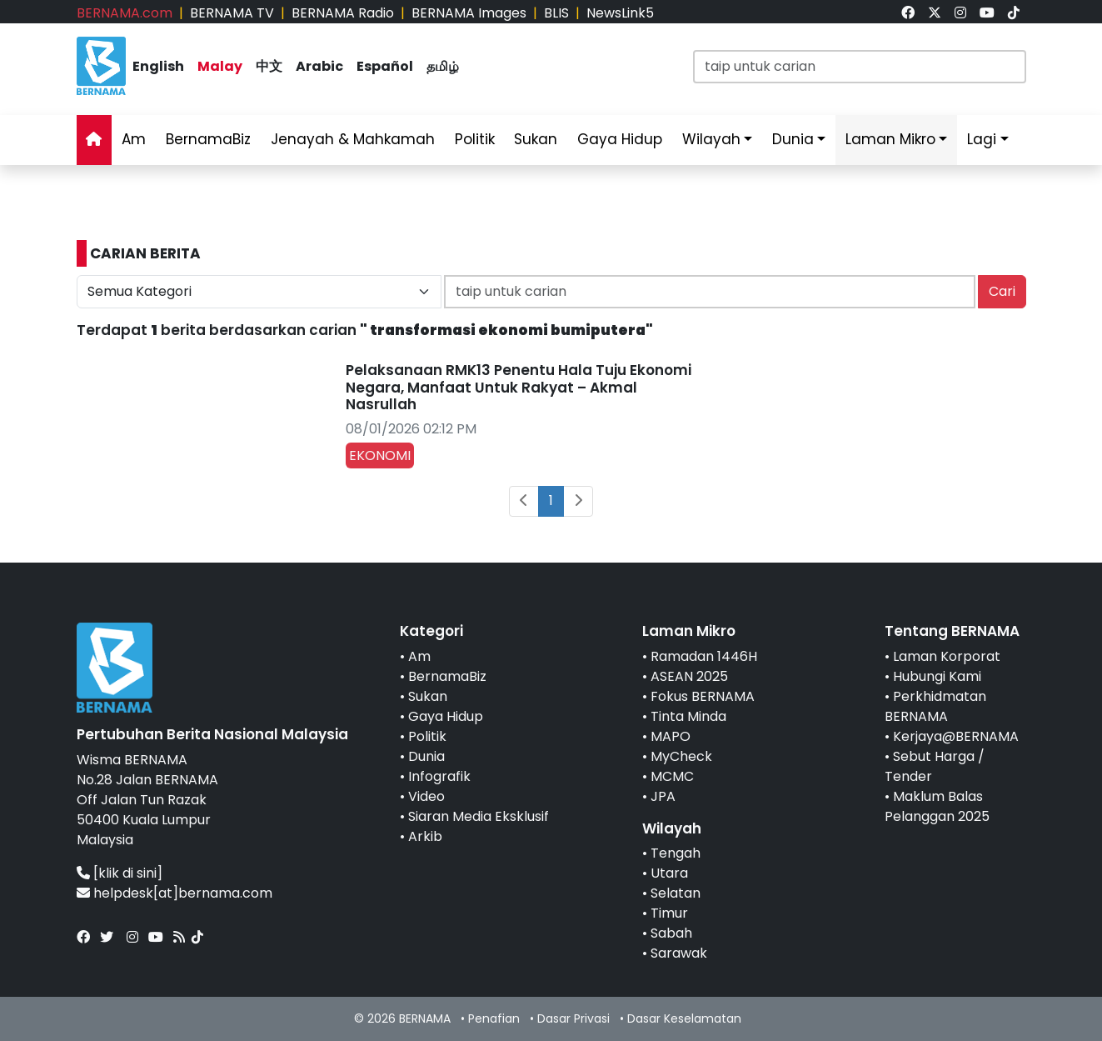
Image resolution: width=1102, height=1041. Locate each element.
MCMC (672, 776)
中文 (269, 66)
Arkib (425, 836)
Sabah (671, 933)
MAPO (671, 736)
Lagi (981, 139)
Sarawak (679, 953)
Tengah (676, 853)
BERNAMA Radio (343, 13)
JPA (663, 796)
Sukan (535, 139)
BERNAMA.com (124, 13)
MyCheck (681, 756)
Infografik (439, 776)
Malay (219, 66)
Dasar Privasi (573, 1018)
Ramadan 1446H (704, 656)
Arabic (319, 66)
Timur (669, 913)
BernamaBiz (208, 139)
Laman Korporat (946, 656)
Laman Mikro (890, 139)
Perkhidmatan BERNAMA (935, 706)
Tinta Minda (688, 716)
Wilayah (711, 139)
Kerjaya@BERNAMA (956, 736)
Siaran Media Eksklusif (478, 816)
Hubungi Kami (937, 676)
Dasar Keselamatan (684, 1018)
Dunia (793, 139)
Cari (1002, 291)
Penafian (494, 1018)
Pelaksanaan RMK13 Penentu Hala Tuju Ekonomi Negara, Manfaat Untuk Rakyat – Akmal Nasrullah (518, 387)
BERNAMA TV (232, 13)
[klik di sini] (127, 873)
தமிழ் (442, 66)
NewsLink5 (620, 13)
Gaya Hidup (619, 139)
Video (426, 796)
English (158, 66)
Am (134, 139)
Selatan (676, 893)
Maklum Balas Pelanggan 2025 (937, 806)
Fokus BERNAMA (703, 696)
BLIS (556, 13)
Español (385, 66)
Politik (475, 139)
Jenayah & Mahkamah (353, 139)
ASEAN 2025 (689, 676)
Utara (669, 873)
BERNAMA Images (468, 13)
